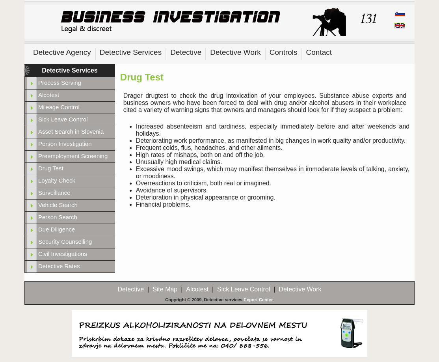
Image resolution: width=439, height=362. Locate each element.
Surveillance (54, 192)
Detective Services (131, 52)
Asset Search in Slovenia (71, 131)
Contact (319, 52)
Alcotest (48, 94)
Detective (185, 52)
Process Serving (59, 82)
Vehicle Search (58, 205)
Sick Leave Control (63, 119)
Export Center (258, 299)
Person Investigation (65, 143)
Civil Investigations (62, 253)
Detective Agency (62, 52)
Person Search (57, 217)
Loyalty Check (56, 180)
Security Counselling (65, 241)
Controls (284, 52)
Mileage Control (59, 107)
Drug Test (50, 168)
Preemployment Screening (73, 156)
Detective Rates (59, 266)
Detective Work (235, 52)
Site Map (165, 289)
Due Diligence (56, 229)
